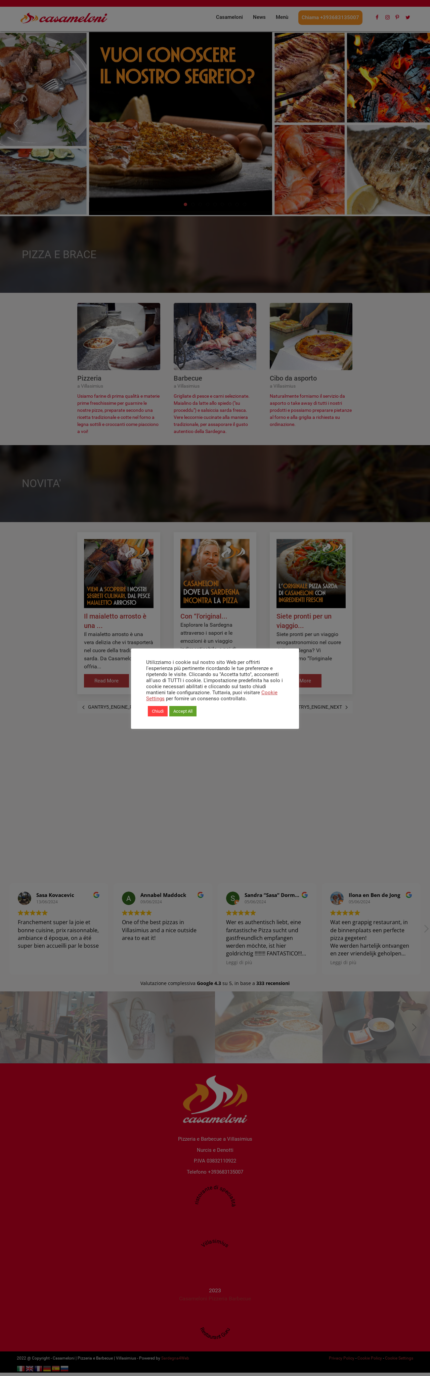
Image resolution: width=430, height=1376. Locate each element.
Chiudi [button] (158, 711)
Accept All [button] (182, 711)
